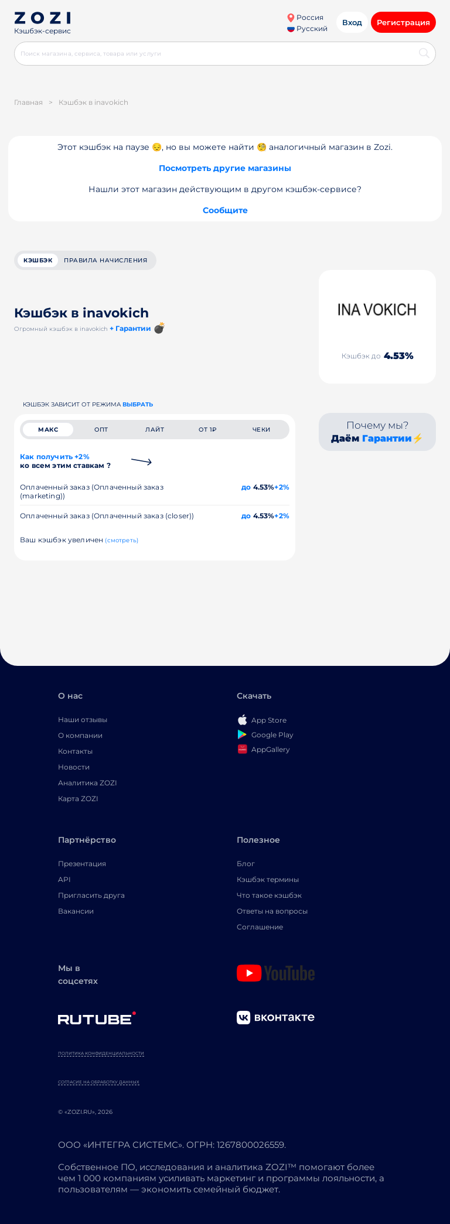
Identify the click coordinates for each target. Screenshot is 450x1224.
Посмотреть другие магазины (225, 168)
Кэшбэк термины (268, 879)
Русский (307, 28)
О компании (80, 735)
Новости (74, 767)
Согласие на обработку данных (98, 1082)
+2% (281, 487)
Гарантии (387, 438)
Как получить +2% (65, 461)
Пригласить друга (91, 895)
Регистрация (403, 22)
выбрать (137, 404)
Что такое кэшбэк (269, 895)
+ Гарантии (130, 328)
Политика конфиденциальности (101, 1053)
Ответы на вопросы (272, 911)
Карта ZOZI (78, 798)
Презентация (82, 863)
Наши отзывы (82, 719)
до (246, 487)
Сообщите (225, 210)
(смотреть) (121, 540)
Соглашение (260, 926)
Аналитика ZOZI (87, 782)
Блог (246, 863)
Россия (305, 17)
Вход (352, 22)
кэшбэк (37, 260)
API (64, 879)
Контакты (75, 751)
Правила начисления (105, 260)
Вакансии (76, 911)
